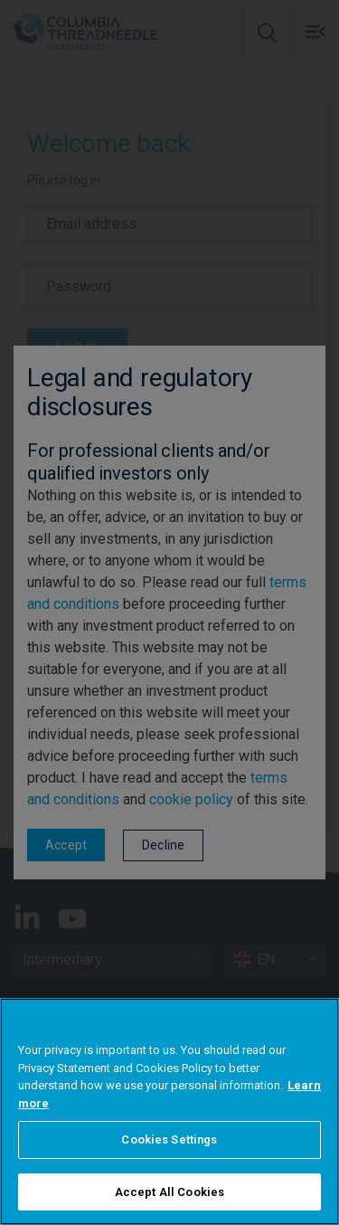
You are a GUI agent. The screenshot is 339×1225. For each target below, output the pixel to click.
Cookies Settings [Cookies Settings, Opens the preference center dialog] (169, 1163)
